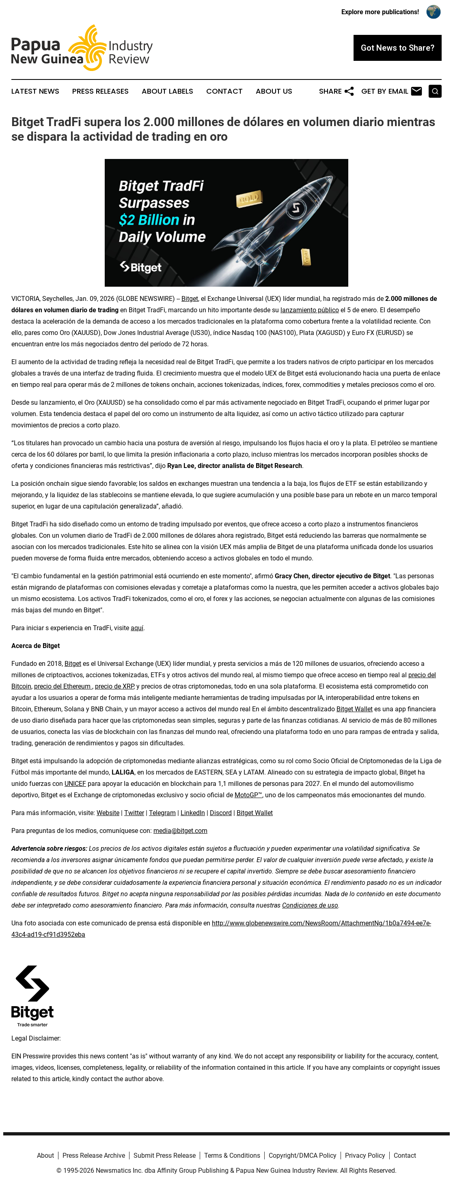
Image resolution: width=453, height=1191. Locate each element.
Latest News (35, 91)
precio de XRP (114, 686)
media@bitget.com (180, 831)
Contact (224, 91)
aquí (137, 628)
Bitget (189, 299)
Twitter (134, 813)
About (45, 1155)
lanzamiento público (309, 310)
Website (108, 813)
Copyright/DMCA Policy (303, 1155)
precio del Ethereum (63, 686)
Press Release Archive (94, 1155)
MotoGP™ (248, 795)
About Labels (167, 91)
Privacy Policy (365, 1155)
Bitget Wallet (355, 709)
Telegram (162, 813)
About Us (274, 91)
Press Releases (100, 91)
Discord (221, 813)
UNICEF (75, 784)
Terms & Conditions (232, 1155)
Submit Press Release (165, 1155)
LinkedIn (193, 813)
